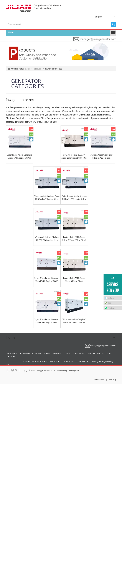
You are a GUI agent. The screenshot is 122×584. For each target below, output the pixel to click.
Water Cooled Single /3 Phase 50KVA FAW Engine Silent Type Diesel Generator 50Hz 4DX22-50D (47, 198)
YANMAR (10, 356)
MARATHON (70, 361)
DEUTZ (46, 354)
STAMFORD (55, 361)
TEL (109, 303)
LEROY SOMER (39, 361)
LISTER (100, 354)
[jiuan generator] (33, 8)
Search (113, 24)
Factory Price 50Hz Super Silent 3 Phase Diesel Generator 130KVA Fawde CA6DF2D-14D (74, 280)
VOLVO (91, 354)
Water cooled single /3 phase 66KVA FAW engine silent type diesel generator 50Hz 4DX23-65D (47, 239)
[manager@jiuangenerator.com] (94, 39)
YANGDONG (79, 354)
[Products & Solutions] (61, 53)
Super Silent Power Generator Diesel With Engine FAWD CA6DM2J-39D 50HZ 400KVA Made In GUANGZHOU (19, 157)
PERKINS (36, 354)
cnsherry (111, 298)
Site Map (112, 380)
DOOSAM (25, 361)
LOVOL (67, 354)
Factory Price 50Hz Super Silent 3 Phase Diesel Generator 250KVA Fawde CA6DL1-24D (101, 157)
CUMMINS (25, 354)
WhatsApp (111, 308)
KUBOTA (56, 354)
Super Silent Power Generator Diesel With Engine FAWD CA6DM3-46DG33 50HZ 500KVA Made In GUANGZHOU (47, 280)
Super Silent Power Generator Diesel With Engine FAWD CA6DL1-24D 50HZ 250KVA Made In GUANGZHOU (47, 321)
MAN (109, 354)
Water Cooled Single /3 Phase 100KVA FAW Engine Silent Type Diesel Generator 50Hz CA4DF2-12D (74, 198)
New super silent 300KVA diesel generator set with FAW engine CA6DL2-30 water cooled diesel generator (74, 157)
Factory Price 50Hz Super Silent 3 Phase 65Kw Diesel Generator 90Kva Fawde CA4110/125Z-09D (74, 239)
